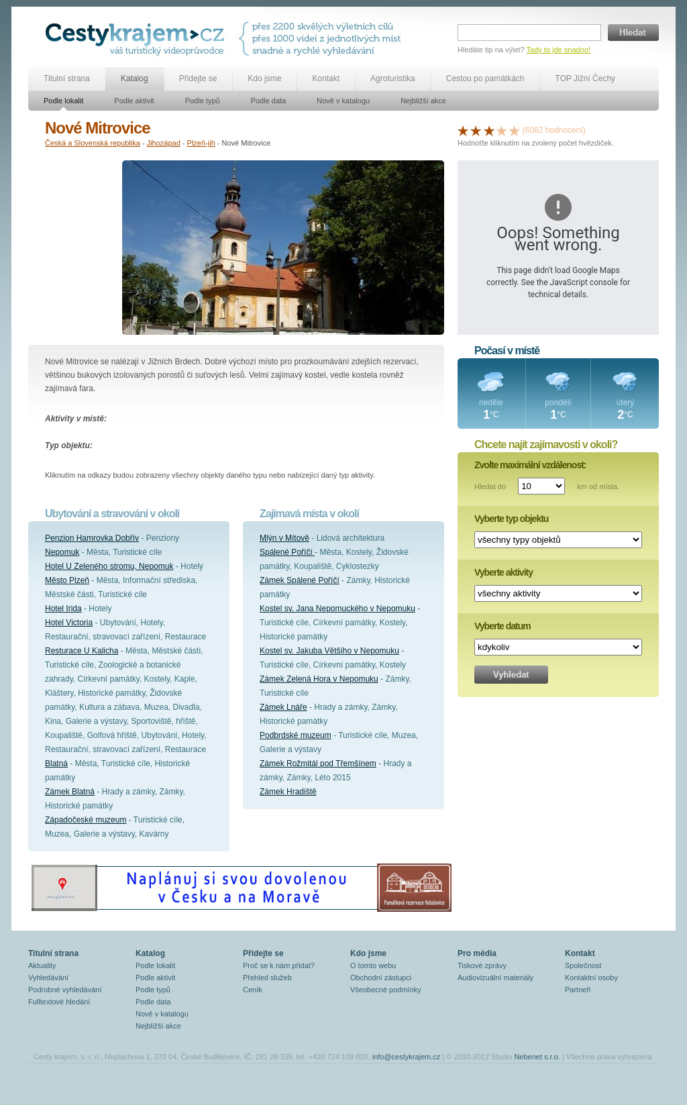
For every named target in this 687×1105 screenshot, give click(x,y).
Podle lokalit (63, 101)
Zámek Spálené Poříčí (299, 580)
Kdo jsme (264, 78)
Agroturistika (392, 78)
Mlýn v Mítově (284, 538)
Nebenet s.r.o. (537, 1057)
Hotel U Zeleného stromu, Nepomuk (109, 566)
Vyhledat (511, 675)
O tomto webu (373, 965)
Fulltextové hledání (59, 1002)
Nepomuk (62, 552)
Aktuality (42, 965)
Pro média (477, 953)
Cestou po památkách (485, 78)
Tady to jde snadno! (558, 50)
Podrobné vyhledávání (64, 990)
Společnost (583, 965)
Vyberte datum (502, 626)
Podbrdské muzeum (295, 735)
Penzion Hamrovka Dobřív (92, 538)
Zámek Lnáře (283, 707)
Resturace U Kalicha (81, 650)
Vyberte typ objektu (511, 518)
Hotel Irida (63, 608)
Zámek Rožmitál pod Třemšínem (318, 763)
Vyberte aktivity (503, 572)
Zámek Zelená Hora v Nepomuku (319, 679)
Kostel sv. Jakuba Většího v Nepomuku (329, 650)
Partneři (578, 990)
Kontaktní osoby (591, 978)
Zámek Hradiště (288, 791)
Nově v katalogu (343, 101)
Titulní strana (67, 78)
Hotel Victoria (69, 622)
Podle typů (202, 101)
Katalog (134, 78)
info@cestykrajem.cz (406, 1057)
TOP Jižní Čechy (586, 78)
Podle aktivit (134, 101)
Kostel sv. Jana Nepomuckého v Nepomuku (337, 608)
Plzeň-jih (201, 143)
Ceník (252, 990)
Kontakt (325, 78)
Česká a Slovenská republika (92, 143)
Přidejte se (198, 78)
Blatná (56, 763)
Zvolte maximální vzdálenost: (530, 465)
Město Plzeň (67, 580)
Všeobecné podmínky (385, 990)
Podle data (268, 101)
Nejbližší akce (423, 101)
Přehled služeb (267, 978)
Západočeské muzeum (85, 820)
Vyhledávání (48, 978)
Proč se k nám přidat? (279, 965)
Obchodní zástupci (380, 978)
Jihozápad (163, 143)
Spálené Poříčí (287, 552)
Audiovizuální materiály (495, 978)
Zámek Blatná (70, 791)
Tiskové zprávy (482, 965)
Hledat (633, 32)
